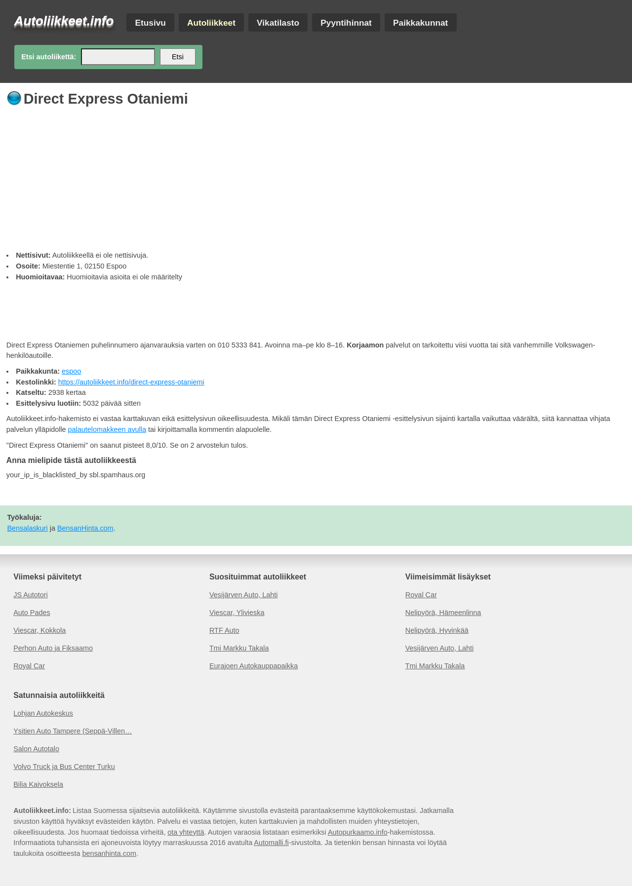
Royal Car (29, 666)
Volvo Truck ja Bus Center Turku (64, 766)
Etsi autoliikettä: (48, 57)
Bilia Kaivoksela (38, 784)
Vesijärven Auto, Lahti (243, 595)
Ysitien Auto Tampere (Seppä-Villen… (72, 731)
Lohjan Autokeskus (43, 713)
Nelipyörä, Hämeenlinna (443, 612)
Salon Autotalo (36, 749)
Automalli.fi (271, 843)
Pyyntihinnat (346, 22)
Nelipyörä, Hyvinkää (437, 630)
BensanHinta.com (85, 528)
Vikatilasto (278, 22)
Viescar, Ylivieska (236, 612)
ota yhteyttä (185, 832)
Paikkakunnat (420, 22)
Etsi (178, 57)
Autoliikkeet (211, 22)
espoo (71, 371)
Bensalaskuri (27, 528)
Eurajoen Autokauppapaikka (253, 666)
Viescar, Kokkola (39, 630)
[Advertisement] (302, 176)
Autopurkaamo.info (358, 832)
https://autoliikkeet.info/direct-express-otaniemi (131, 382)
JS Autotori (30, 595)
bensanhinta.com (109, 853)
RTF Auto (224, 630)
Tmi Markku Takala (239, 648)
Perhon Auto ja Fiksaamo (53, 648)
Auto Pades (31, 612)
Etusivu (150, 22)
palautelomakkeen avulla (107, 429)
